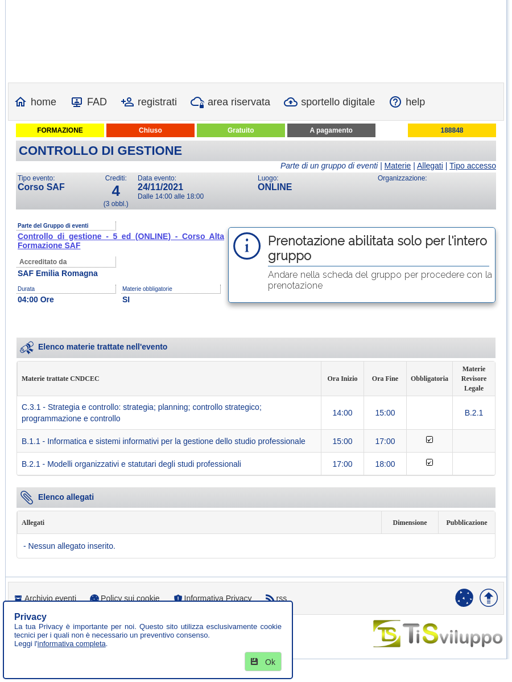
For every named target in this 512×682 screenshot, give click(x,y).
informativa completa (72, 643)
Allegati (430, 165)
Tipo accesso (472, 165)
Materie (398, 165)
